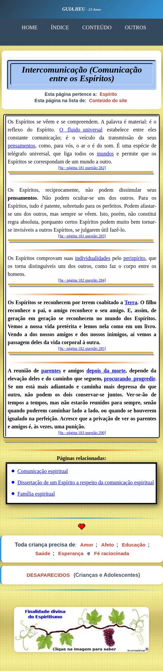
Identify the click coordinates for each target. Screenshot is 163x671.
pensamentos (21, 145)
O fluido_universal (80, 129)
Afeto (107, 545)
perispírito (134, 258)
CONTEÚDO (97, 27)
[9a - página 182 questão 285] (82, 348)
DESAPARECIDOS (48, 575)
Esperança (71, 553)
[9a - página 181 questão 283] (82, 236)
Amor (86, 545)
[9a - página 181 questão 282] (82, 167)
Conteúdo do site (108, 100)
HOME (29, 27)
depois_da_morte (105, 370)
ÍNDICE (60, 27)
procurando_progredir (129, 378)
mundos (105, 153)
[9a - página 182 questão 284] (82, 280)
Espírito (108, 94)
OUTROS (135, 27)
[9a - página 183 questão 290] (82, 432)
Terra (130, 302)
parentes (51, 370)
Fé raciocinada (111, 553)
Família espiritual (36, 494)
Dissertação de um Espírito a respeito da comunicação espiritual (85, 482)
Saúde (42, 553)
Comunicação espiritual (42, 471)
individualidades (92, 258)
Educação (134, 545)
